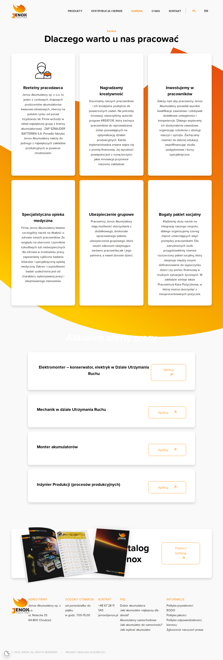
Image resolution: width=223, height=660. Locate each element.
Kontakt (175, 11)
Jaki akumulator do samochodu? (141, 625)
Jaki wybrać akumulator (135, 630)
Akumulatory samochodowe (138, 620)
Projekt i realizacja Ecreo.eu (85, 652)
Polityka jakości (176, 615)
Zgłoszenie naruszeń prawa (185, 630)
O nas (156, 11)
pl (195, 11)
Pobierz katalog (180, 552)
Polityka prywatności (180, 605)
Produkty (75, 11)
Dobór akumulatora (132, 605)
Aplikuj (168, 372)
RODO (171, 610)
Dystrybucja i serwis (106, 11)
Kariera (137, 11)
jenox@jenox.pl (108, 615)
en (206, 11)
